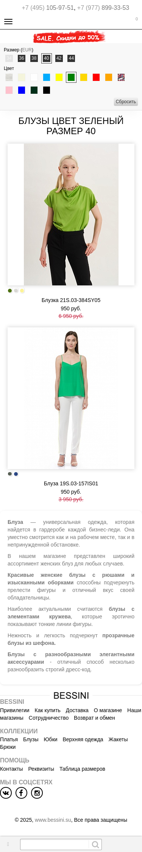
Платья (9, 739)
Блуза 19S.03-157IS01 (71, 483)
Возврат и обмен (94, 718)
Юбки (50, 739)
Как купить (48, 710)
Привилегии (15, 710)
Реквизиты (41, 769)
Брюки (8, 747)
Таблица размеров (82, 769)
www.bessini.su (53, 820)
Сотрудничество (49, 718)
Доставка (77, 710)
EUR (27, 50)
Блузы (31, 739)
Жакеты (118, 739)
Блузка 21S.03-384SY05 (71, 300)
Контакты (11, 769)
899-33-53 (103, 8)
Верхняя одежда (82, 739)
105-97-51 (48, 8)
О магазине (108, 710)
